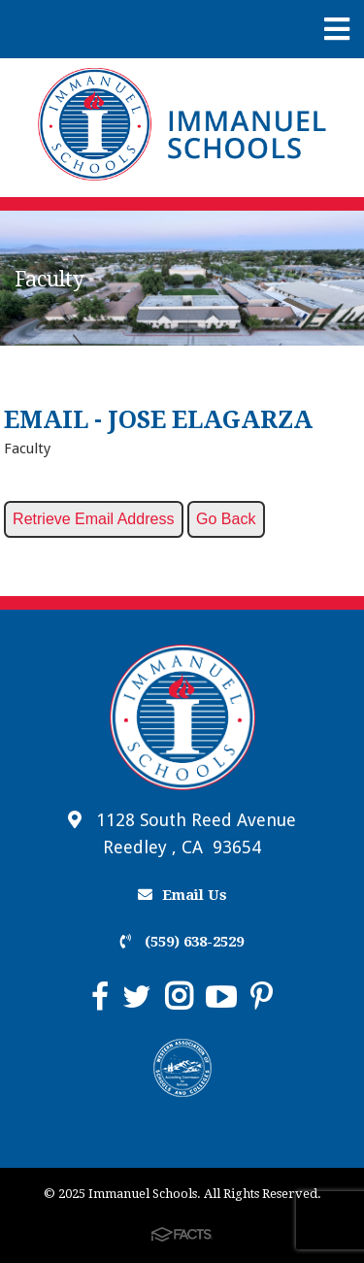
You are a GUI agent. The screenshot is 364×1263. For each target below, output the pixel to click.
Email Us (182, 895)
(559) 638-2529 (182, 941)
